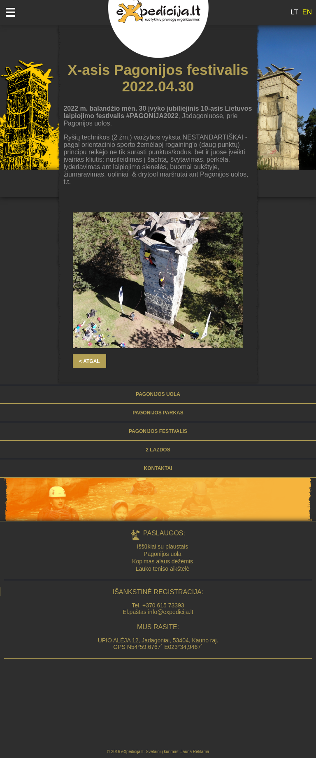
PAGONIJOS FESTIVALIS (158, 431)
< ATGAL (89, 361)
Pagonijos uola (158, 394)
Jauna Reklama (195, 751)
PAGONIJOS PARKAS (158, 413)
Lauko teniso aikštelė (163, 568)
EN (307, 12)
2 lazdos (158, 450)
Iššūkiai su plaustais (162, 546)
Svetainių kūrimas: (162, 751)
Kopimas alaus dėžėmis (162, 561)
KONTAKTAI (158, 468)
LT (294, 12)
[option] (158, 280)
